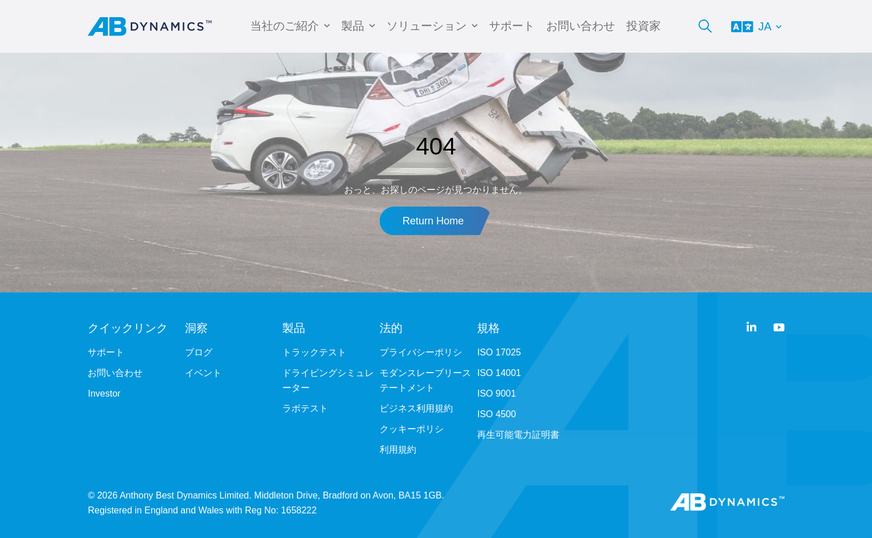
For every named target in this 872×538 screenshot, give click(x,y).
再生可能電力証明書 (518, 435)
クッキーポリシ (412, 429)
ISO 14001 (499, 373)
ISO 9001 (496, 393)
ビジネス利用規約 (416, 408)
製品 (352, 25)
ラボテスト (305, 408)
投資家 (643, 25)
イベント (203, 373)
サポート (512, 25)
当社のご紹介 (284, 25)
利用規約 (398, 449)
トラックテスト (314, 352)
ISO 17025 (499, 352)
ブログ (198, 352)
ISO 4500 (496, 414)
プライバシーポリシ (421, 352)
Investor (104, 393)
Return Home (433, 221)
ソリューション (426, 25)
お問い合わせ (580, 25)
